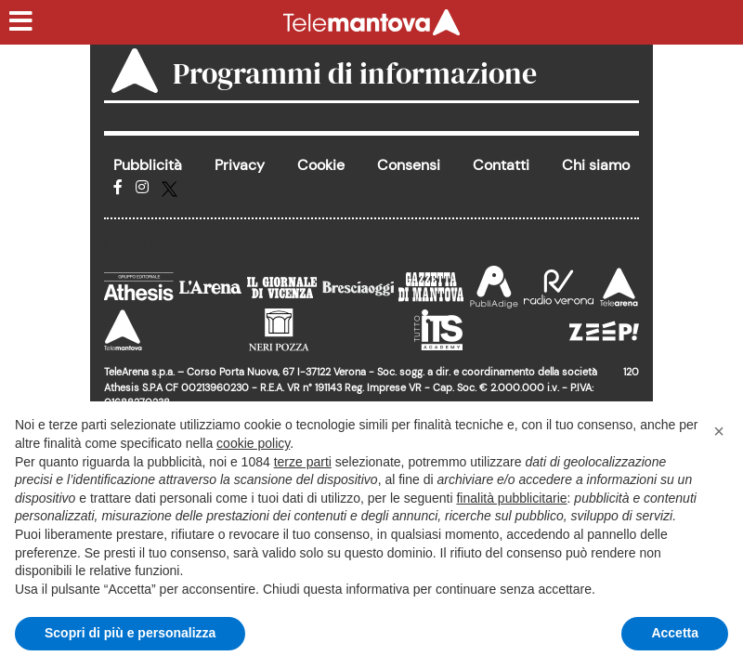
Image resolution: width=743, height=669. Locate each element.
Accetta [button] (674, 632)
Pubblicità (147, 165)
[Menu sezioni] (21, 22)
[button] (719, 431)
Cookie (321, 165)
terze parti (303, 461)
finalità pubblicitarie (511, 498)
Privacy (240, 165)
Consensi (408, 165)
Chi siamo (596, 165)
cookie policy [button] (253, 443)
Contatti (501, 165)
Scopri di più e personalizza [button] (130, 632)
